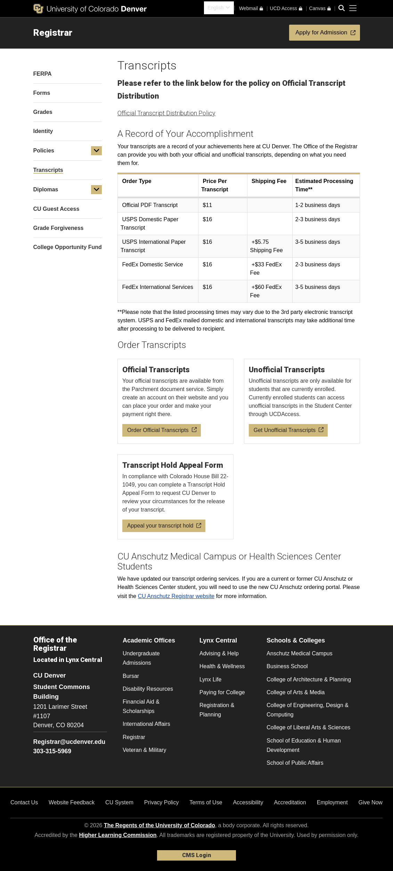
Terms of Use (205, 802)
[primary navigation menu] (353, 8)
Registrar (52, 32)
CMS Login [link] (196, 855)
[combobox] (219, 7)
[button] (96, 150)
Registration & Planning (217, 709)
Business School (287, 666)
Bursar (131, 676)
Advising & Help (219, 653)
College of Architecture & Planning (309, 679)
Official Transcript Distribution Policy (166, 113)
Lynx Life (210, 679)
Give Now (371, 802)
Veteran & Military (144, 750)
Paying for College (222, 692)
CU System (119, 802)
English (215, 7)
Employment (332, 802)
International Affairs (146, 724)
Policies (43, 151)
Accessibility (248, 802)
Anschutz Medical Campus (299, 653)
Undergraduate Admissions (141, 658)
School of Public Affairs (295, 763)
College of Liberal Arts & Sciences (308, 727)
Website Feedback (72, 802)
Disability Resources (148, 689)
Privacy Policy (161, 802)
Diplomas (45, 189)
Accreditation (290, 802)
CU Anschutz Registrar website (176, 596)
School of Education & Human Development (304, 745)
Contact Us (24, 802)
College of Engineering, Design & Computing (308, 709)
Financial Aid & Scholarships (141, 706)
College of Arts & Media (296, 692)
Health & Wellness (222, 666)
